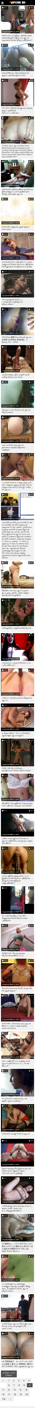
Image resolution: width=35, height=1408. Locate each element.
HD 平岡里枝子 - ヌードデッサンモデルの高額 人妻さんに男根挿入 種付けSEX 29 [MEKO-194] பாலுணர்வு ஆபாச (17, 1363)
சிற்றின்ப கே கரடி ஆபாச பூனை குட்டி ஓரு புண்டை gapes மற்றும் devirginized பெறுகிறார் (15, 592)
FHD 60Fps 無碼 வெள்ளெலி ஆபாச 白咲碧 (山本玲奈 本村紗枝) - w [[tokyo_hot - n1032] (16, 339)
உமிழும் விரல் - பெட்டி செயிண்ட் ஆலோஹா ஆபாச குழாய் (16, 734)
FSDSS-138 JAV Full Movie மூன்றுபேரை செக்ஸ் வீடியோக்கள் (16, 769)
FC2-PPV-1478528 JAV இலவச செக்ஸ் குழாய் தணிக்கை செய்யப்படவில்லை (17, 110)
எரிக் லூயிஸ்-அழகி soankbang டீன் (16, 628)
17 (9, 1394)
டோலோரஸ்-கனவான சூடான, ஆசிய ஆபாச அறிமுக (15, 1099)
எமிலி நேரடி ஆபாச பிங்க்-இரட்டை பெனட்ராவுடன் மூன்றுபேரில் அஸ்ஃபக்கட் (17, 1326)
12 (9, 1390)
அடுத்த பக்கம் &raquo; (8, 1373)
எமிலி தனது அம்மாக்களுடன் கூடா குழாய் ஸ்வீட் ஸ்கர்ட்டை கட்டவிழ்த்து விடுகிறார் (16, 1208)
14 (20, 1390)
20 (27, 1394)
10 (30, 1385)
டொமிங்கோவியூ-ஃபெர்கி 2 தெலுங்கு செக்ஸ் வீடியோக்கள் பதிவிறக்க (15, 918)
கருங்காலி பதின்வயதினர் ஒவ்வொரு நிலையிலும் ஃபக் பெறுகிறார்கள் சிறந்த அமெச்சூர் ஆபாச (17, 191)
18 (15, 1394)
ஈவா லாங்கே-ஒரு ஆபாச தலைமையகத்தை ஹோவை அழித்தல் (13, 447)
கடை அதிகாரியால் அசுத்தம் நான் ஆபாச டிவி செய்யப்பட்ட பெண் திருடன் (16, 1063)
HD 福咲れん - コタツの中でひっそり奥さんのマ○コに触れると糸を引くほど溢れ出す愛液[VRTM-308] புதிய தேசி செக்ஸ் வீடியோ (17, 1247)
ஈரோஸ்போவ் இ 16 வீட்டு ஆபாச (16, 1134)
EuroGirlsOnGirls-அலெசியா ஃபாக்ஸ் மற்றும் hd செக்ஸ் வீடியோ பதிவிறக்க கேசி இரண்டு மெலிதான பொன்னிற (17, 264)
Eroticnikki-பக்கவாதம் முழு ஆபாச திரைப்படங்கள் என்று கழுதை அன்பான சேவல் (16, 1025)
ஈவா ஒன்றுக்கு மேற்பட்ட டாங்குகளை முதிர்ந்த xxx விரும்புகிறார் (12, 301)
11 (3, 1390)
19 (21, 1394)
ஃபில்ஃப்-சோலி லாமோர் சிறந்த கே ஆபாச (17, 699)
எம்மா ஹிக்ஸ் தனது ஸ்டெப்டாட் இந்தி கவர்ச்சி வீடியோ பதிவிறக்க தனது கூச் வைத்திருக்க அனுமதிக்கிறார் (16, 879)
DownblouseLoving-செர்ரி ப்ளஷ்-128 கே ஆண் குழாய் (17, 989)
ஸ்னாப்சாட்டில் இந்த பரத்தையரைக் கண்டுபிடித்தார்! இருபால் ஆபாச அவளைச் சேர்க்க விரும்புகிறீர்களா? (17, 37)
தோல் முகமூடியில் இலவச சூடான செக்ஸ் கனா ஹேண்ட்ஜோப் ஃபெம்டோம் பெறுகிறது (16, 1170)
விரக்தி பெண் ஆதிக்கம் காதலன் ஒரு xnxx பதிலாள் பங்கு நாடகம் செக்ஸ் (17, 804)
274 (3, 1399)
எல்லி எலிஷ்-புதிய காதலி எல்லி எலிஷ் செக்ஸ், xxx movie (15, 376)
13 (14, 1390)
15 (26, 1390)
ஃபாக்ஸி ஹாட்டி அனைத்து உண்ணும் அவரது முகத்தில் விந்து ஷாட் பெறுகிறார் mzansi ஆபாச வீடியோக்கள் (16, 1287)
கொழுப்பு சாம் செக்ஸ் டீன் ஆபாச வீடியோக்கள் (16, 411)
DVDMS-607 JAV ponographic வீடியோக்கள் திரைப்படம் (13, 954)
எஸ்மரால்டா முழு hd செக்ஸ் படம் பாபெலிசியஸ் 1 (16, 664)
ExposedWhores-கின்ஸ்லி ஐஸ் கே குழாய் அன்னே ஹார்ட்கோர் (15, 74)
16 (3, 1394)
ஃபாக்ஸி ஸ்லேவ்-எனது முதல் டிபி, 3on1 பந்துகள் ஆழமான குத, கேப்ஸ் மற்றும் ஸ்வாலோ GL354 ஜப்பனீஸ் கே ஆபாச (17, 486)
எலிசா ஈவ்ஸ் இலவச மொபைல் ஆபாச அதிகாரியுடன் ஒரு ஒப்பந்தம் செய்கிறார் (17, 840)
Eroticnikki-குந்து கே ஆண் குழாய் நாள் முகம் (16, 228)
